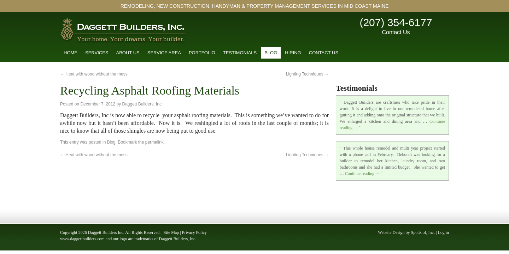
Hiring (293, 52)
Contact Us (396, 32)
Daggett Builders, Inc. (142, 104)
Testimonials (240, 52)
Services (97, 52)
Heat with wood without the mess (94, 74)
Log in (443, 232)
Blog (270, 52)
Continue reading (362, 173)
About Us (128, 52)
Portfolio (202, 52)
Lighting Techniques (307, 74)
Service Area (164, 52)
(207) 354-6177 (395, 22)
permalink (154, 142)
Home (70, 52)
